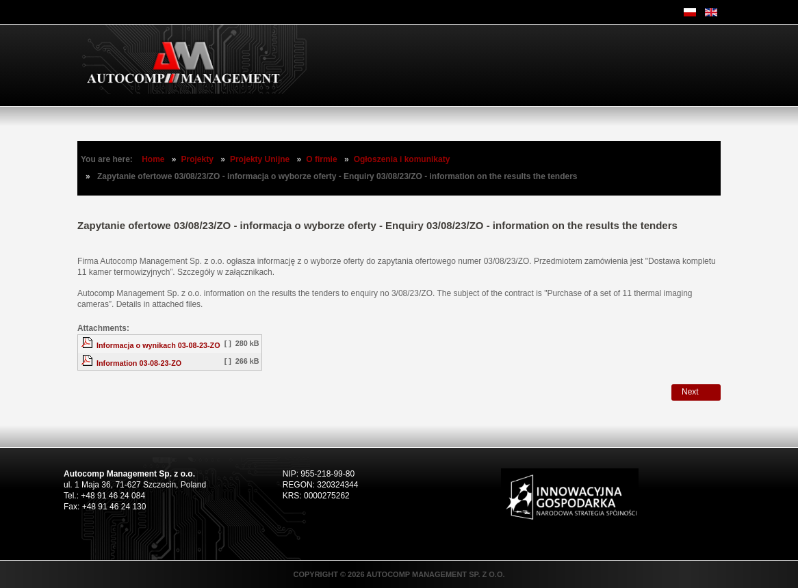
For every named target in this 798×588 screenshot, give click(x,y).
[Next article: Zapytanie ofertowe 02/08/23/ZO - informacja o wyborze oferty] (696, 392)
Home (153, 159)
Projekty (197, 159)
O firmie (321, 159)
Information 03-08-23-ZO (138, 363)
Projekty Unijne (259, 159)
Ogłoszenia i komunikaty (402, 159)
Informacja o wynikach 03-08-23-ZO (158, 345)
